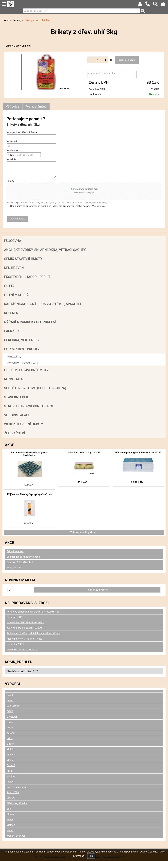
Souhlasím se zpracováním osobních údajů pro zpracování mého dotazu (50, 206)
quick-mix (12, 776)
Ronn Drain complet (18, 787)
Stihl (9, 808)
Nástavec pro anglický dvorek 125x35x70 (138, 452)
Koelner (11, 313)
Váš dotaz (12, 106)
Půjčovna (12, 241)
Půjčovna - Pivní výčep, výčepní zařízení (29, 494)
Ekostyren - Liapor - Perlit (27, 277)
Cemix (10, 700)
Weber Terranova (16, 835)
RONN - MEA (13, 379)
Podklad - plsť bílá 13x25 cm (22, 649)
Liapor (10, 743)
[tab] (12, 106)
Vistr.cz (11, 824)
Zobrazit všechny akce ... (84, 532)
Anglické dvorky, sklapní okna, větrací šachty (45, 250)
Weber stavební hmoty (23, 424)
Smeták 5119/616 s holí (20, 562)
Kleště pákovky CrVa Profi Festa (24, 638)
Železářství (14, 433)
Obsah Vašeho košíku (19, 671)
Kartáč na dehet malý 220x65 (83, 452)
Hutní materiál (17, 295)
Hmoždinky (14, 356)
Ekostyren (12, 716)
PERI (9, 770)
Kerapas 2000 (14, 567)
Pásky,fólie (13, 331)
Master (10, 760)
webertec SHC (14, 617)
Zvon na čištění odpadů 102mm (24, 627)
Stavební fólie (16, 397)
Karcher (11, 733)
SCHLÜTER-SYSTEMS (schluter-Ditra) (35, 388)
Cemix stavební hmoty (23, 259)
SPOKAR (11, 797)
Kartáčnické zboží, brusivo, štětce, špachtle (43, 304)
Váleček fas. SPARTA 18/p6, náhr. (25, 622)
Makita (10, 749)
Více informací (98, 206)
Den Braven (14, 268)
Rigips (10, 781)
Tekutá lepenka (15, 551)
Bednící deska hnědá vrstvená (23, 556)
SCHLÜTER (13, 792)
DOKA (10, 711)
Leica (10, 738)
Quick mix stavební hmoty (26, 370)
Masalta (11, 754)
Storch (10, 814)
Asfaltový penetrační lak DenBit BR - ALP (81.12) (33, 611)
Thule (10, 819)
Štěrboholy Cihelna (17, 803)
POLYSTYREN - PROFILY (22, 349)
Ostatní (11, 765)
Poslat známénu (36, 106)
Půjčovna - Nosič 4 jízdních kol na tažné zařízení (33, 633)
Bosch (10, 695)
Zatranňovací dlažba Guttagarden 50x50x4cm (29, 454)
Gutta (9, 286)
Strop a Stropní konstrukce (29, 406)
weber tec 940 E (15, 644)
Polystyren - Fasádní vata (22, 362)
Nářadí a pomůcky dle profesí (30, 322)
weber (10, 830)
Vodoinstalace (17, 415)
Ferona (10, 722)
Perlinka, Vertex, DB (21, 340)
